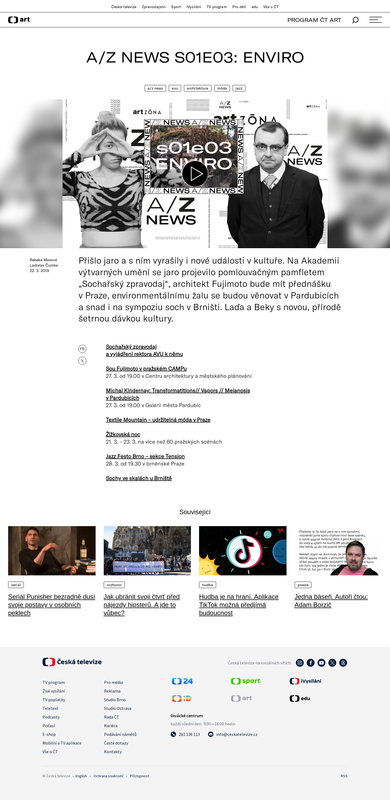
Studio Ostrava (117, 708)
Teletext (50, 708)
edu (255, 6)
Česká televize (123, 6)
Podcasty (51, 717)
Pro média (113, 682)
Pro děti (239, 6)
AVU (175, 88)
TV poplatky (54, 699)
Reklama (112, 691)
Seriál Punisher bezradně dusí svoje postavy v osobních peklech (51, 605)
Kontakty (113, 751)
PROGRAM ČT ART (314, 20)
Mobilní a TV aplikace (62, 743)
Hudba (207, 584)
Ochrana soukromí (108, 775)
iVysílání (193, 6)
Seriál (16, 584)
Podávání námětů (120, 734)
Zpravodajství (154, 6)
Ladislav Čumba (44, 265)
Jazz (239, 88)
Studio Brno (115, 699)
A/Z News (155, 88)
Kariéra (111, 725)
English (81, 775)
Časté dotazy (116, 743)
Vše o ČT (271, 6)
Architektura (198, 88)
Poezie (303, 584)
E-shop (49, 734)
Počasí (49, 725)
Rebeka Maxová (43, 259)
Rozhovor (114, 584)
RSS (344, 775)
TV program (217, 6)
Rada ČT (111, 717)
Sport (176, 6)
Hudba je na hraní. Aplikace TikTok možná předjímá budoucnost (239, 605)
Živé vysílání (54, 691)
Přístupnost (139, 775)
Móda (222, 88)
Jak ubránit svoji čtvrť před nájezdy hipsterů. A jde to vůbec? (142, 605)
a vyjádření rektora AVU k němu (144, 353)
